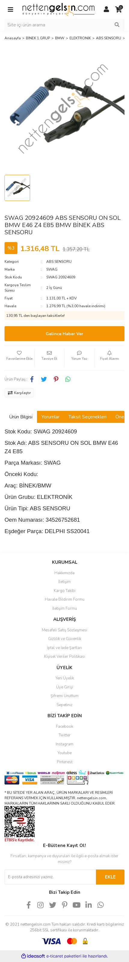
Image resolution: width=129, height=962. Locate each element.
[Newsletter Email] (50, 877)
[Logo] (58, 9)
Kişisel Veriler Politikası (64, 656)
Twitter (65, 735)
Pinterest (64, 762)
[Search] (64, 25)
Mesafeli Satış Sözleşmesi (64, 630)
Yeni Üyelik (64, 678)
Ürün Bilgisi (20, 417)
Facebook (64, 726)
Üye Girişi (64, 687)
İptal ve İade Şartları (64, 648)
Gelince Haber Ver (64, 334)
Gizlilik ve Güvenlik (64, 639)
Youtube (64, 753)
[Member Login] (106, 9)
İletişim (64, 581)
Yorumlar (50, 417)
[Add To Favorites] (19, 358)
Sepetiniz (64, 705)
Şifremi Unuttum (64, 696)
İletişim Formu (64, 608)
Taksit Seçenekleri (87, 417)
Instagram (64, 744)
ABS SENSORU (59, 261)
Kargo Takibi (64, 590)
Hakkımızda (64, 573)
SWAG (51, 269)
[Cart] (118, 10)
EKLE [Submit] (110, 877)
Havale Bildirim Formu (64, 599)
